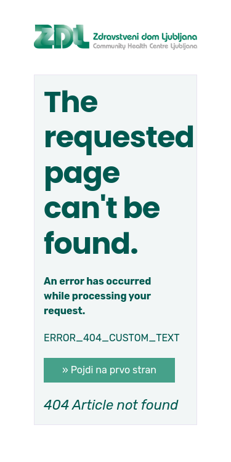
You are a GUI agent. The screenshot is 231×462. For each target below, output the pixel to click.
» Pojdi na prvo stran (109, 370)
